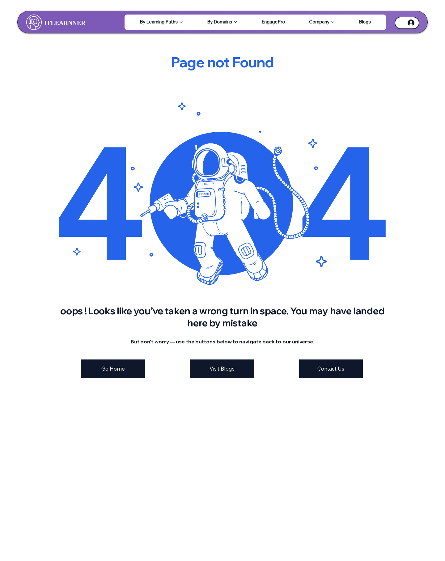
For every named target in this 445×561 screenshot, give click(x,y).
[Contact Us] (331, 368)
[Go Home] (113, 368)
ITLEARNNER (64, 22)
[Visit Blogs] (222, 368)
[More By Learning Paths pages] (181, 21)
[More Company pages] (332, 21)
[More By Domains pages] (235, 21)
